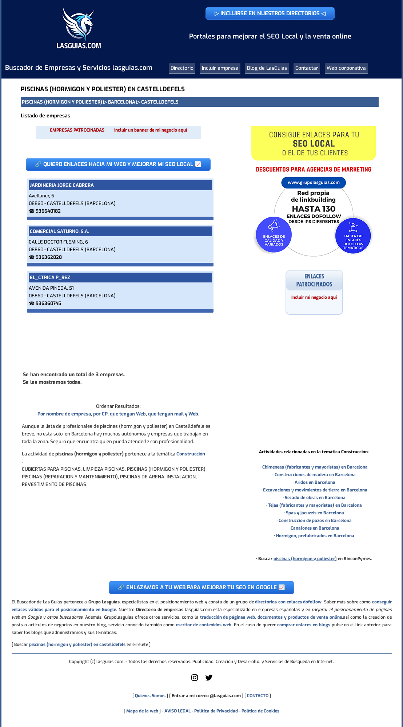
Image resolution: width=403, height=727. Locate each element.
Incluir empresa (220, 68)
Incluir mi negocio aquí (314, 297)
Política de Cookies (260, 711)
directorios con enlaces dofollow (288, 602)
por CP (100, 414)
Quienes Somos (150, 696)
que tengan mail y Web (173, 414)
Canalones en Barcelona (315, 528)
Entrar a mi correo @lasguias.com (206, 696)
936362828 (49, 257)
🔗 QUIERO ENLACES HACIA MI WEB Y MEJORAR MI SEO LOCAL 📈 (118, 164)
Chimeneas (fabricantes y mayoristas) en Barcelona (315, 467)
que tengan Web (128, 414)
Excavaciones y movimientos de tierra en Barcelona (315, 490)
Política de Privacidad (216, 711)
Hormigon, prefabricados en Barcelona (315, 536)
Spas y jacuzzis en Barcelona (315, 513)
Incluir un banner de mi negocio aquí (150, 130)
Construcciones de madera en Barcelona (315, 475)
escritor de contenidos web (203, 625)
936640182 (48, 211)
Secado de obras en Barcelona (315, 498)
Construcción (190, 454)
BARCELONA (121, 102)
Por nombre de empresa (64, 414)
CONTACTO (257, 696)
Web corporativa (346, 68)
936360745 (48, 303)
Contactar (306, 68)
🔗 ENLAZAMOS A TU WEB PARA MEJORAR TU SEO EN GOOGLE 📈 (201, 587)
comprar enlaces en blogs (303, 625)
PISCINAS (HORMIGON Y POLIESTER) (62, 102)
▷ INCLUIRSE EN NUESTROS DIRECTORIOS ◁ (270, 13)
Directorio (182, 68)
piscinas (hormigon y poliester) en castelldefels (77, 644)
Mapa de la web (141, 711)
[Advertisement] (118, 341)
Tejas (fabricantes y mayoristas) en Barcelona (315, 505)
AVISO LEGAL (177, 711)
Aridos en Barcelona (315, 482)
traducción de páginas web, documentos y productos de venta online (271, 617)
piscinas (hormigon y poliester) (305, 559)
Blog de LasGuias (267, 68)
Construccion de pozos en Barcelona (315, 520)
